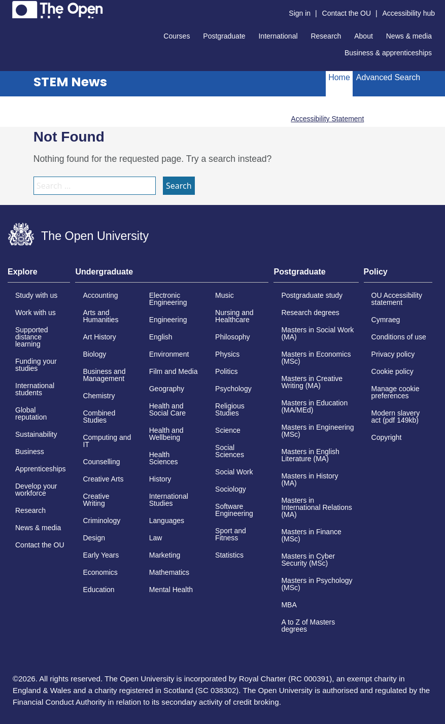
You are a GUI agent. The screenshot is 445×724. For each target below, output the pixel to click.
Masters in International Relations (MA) (316, 507)
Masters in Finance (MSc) (311, 535)
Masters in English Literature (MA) (310, 455)
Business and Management (104, 375)
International (277, 36)
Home (339, 77)
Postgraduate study (312, 295)
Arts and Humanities (100, 316)
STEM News (70, 82)
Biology (94, 354)
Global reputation (31, 413)
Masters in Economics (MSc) (316, 357)
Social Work (234, 472)
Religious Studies (230, 409)
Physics (227, 354)
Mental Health (171, 589)
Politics (226, 371)
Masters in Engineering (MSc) (317, 430)
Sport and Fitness (230, 534)
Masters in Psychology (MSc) (316, 584)
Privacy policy (393, 354)
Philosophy (232, 337)
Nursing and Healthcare (234, 316)
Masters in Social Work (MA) (317, 333)
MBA (288, 605)
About (363, 36)
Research (326, 36)
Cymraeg (385, 320)
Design (94, 538)
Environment (169, 354)
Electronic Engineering (168, 298)
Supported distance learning (31, 337)
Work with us (35, 312)
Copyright (386, 437)
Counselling (101, 462)
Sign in (300, 13)
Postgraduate (224, 36)
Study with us (36, 295)
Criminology (101, 520)
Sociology (230, 489)
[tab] (39, 275)
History (160, 479)
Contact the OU (346, 13)
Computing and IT (107, 441)
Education (98, 589)
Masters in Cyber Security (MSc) (308, 559)
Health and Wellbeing (166, 433)
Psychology (233, 389)
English (161, 337)
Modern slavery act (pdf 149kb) (395, 416)
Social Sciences (229, 451)
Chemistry (99, 396)
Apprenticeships (40, 469)
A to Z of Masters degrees (308, 625)
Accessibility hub (409, 13)
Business (29, 451)
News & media (409, 36)
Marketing (164, 555)
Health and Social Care (167, 409)
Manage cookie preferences (395, 392)
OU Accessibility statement (396, 298)
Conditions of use (398, 337)
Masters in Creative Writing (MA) (312, 382)
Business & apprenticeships (388, 53)
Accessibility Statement (327, 119)
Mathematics (169, 572)
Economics (100, 572)
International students (34, 389)
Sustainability (36, 434)
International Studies (168, 499)
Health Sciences (163, 458)
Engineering (168, 320)
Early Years (101, 555)
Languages (166, 520)
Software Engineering (234, 510)
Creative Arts (103, 479)
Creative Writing (96, 499)
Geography (166, 389)
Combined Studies (99, 416)
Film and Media (173, 371)
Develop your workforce (36, 489)
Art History (99, 337)
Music (224, 295)
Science (228, 430)
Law (155, 538)
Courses (176, 36)
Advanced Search (388, 77)
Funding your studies (36, 364)
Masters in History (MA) (309, 479)
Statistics (229, 555)
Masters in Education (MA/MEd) (314, 406)
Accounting (100, 295)
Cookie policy (392, 371)
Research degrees (310, 312)
